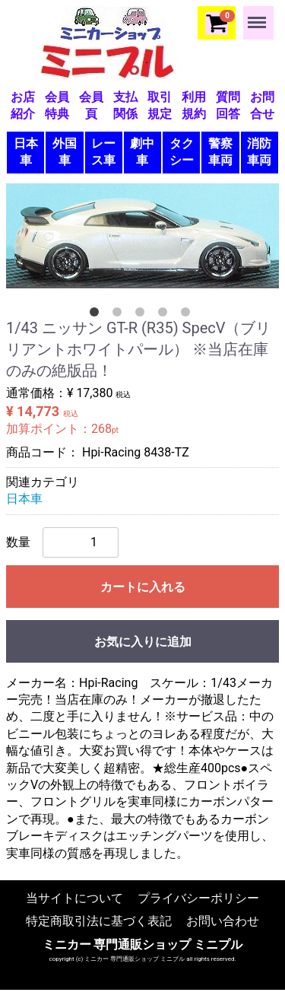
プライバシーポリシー (198, 898)
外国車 (64, 151)
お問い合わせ (222, 921)
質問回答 (228, 105)
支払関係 (125, 105)
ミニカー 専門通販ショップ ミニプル (143, 944)
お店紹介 (23, 105)
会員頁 (91, 105)
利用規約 (194, 105)
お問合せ (262, 105)
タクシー (181, 151)
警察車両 (220, 151)
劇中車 (142, 151)
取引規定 (159, 105)
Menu (258, 15)
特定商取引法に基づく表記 (99, 921)
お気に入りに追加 (143, 641)
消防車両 (259, 151)
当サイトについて (74, 898)
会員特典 (57, 105)
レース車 (103, 151)
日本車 (26, 151)
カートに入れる (142, 586)
